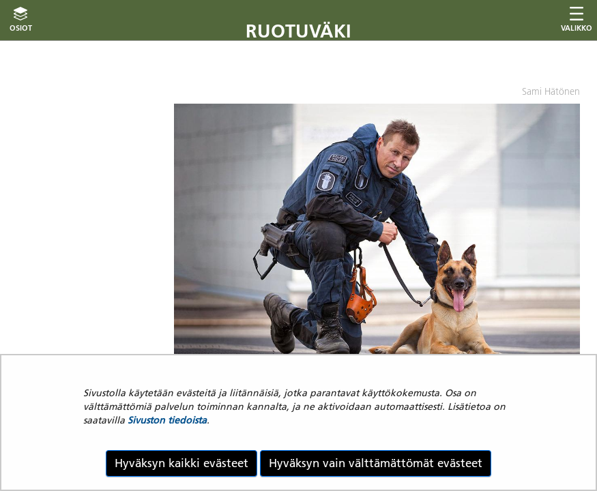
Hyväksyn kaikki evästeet (181, 463)
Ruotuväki (298, 31)
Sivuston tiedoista (167, 420)
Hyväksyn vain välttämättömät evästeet (375, 463)
